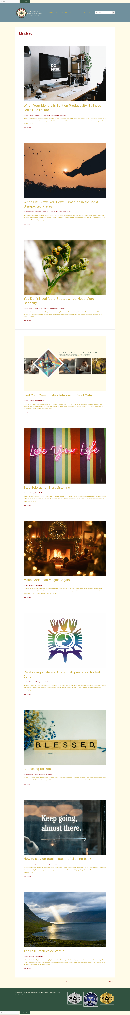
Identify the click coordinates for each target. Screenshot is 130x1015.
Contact (91, 13)
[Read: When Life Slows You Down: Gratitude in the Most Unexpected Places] (65, 170)
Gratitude (26, 212)
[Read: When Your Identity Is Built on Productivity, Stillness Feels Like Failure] (65, 74)
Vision (36, 774)
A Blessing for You (38, 769)
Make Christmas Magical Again (48, 580)
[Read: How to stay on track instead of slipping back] (65, 827)
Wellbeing (54, 115)
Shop (85, 13)
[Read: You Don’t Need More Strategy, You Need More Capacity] (65, 267)
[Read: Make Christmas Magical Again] (65, 548)
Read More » (27, 128)
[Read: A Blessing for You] (65, 737)
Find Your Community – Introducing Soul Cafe (59, 396)
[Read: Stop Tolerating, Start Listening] (65, 456)
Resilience (52, 212)
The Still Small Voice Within (45, 951)
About (57, 13)
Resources (77, 13)
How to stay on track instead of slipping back (59, 859)
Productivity (47, 115)
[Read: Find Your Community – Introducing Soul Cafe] (65, 364)
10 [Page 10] (65, 981)
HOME (51, 13)
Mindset (26, 115)
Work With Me (66, 13)
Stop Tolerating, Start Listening (48, 488)
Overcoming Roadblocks (36, 115)
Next (110, 981)
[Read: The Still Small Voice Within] (65, 919)
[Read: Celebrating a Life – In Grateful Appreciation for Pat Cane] (65, 641)
